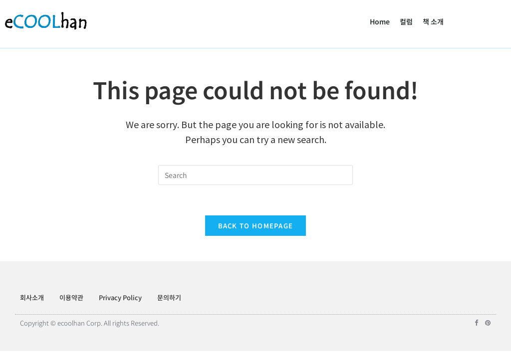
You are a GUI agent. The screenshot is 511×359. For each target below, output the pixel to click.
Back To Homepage (255, 225)
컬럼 (406, 21)
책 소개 (433, 21)
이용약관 (71, 297)
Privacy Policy (120, 297)
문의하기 (169, 297)
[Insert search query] (255, 175)
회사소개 (32, 297)
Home (380, 21)
